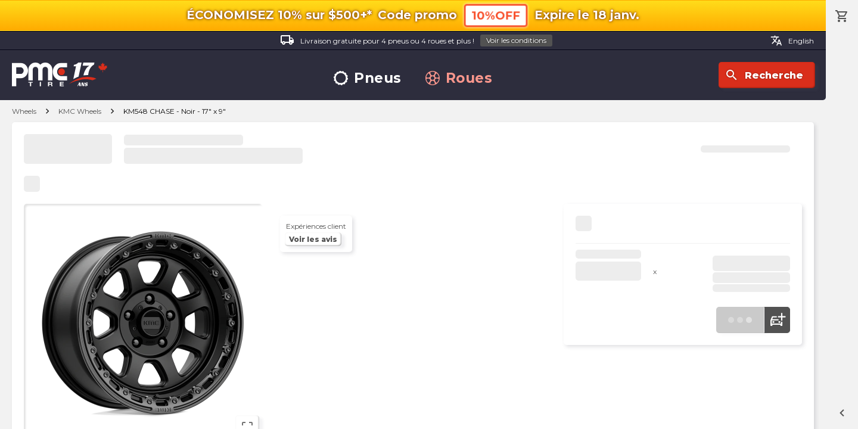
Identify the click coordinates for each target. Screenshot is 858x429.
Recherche (764, 75)
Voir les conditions (516, 40)
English (792, 40)
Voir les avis (313, 239)
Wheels (24, 111)
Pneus (368, 78)
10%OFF (495, 15)
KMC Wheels (79, 111)
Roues (459, 78)
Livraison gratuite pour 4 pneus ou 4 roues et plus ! (416, 41)
